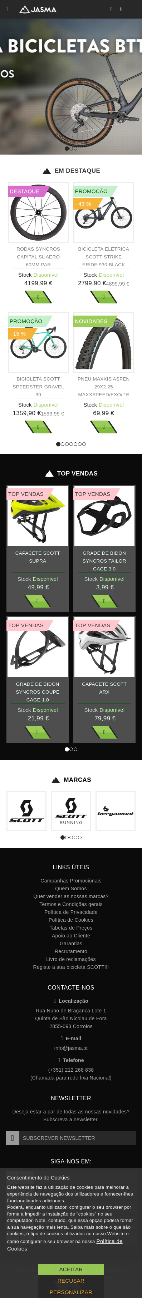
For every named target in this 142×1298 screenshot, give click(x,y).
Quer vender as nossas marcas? (70, 896)
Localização (71, 1001)
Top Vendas (71, 473)
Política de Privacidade (71, 912)
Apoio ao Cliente (71, 936)
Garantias (71, 943)
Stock (25, 275)
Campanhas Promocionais (70, 881)
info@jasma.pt (71, 1048)
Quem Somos (71, 888)
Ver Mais (38, 297)
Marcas (71, 780)
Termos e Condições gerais (71, 904)
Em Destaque (71, 171)
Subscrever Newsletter (50, 1138)
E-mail (71, 1038)
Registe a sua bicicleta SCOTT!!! (71, 967)
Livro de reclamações (71, 959)
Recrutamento (71, 951)
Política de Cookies (71, 920)
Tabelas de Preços (71, 928)
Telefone (71, 1060)
